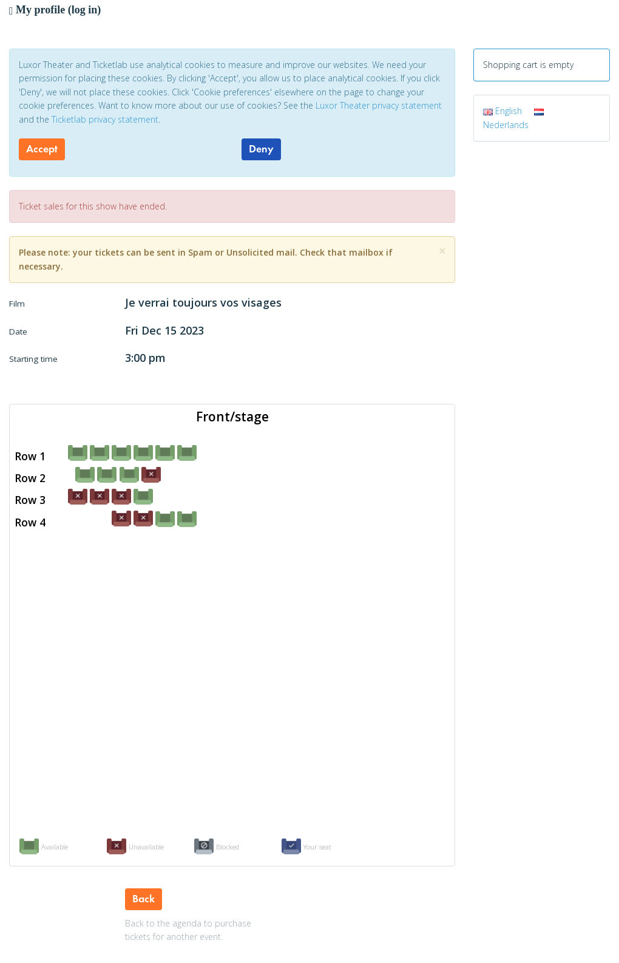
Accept (42, 148)
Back (143, 898)
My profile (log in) (55, 9)
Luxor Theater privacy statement (379, 105)
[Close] (442, 251)
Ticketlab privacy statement (105, 119)
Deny (261, 148)
